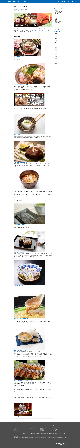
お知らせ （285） (57, 18)
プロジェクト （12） (58, 12)
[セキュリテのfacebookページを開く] (59, 444)
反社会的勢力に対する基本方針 (57, 433)
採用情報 (54, 428)
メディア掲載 (55, 429)
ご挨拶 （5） (57, 10)
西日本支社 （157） (58, 21)
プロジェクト (16, 428)
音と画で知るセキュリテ (17, 430)
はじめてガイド (42, 427)
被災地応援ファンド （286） (59, 22)
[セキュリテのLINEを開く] (65, 444)
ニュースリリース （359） (59, 29)
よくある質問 (42, 429)
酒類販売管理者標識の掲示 (44, 433)
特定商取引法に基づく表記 (35, 433)
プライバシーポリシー (18, 433)
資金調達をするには (43, 428)
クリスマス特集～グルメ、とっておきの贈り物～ (36, 30)
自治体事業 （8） (57, 20)
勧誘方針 (50, 433)
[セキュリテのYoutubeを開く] (56, 444)
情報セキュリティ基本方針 (26, 433)
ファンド (15, 427)
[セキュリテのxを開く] (61, 444)
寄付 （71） (56, 13)
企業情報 (54, 427)
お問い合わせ (42, 430)
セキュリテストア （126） (59, 14)
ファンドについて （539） (59, 11)
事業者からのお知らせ (30, 428)
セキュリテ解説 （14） (58, 23)
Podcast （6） (57, 19)
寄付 (14, 429)
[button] (60, 33)
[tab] (60, 33)
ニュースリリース (55, 430)
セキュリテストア (18, 394)
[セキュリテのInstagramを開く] (63, 444)
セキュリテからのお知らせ (21, 6)
